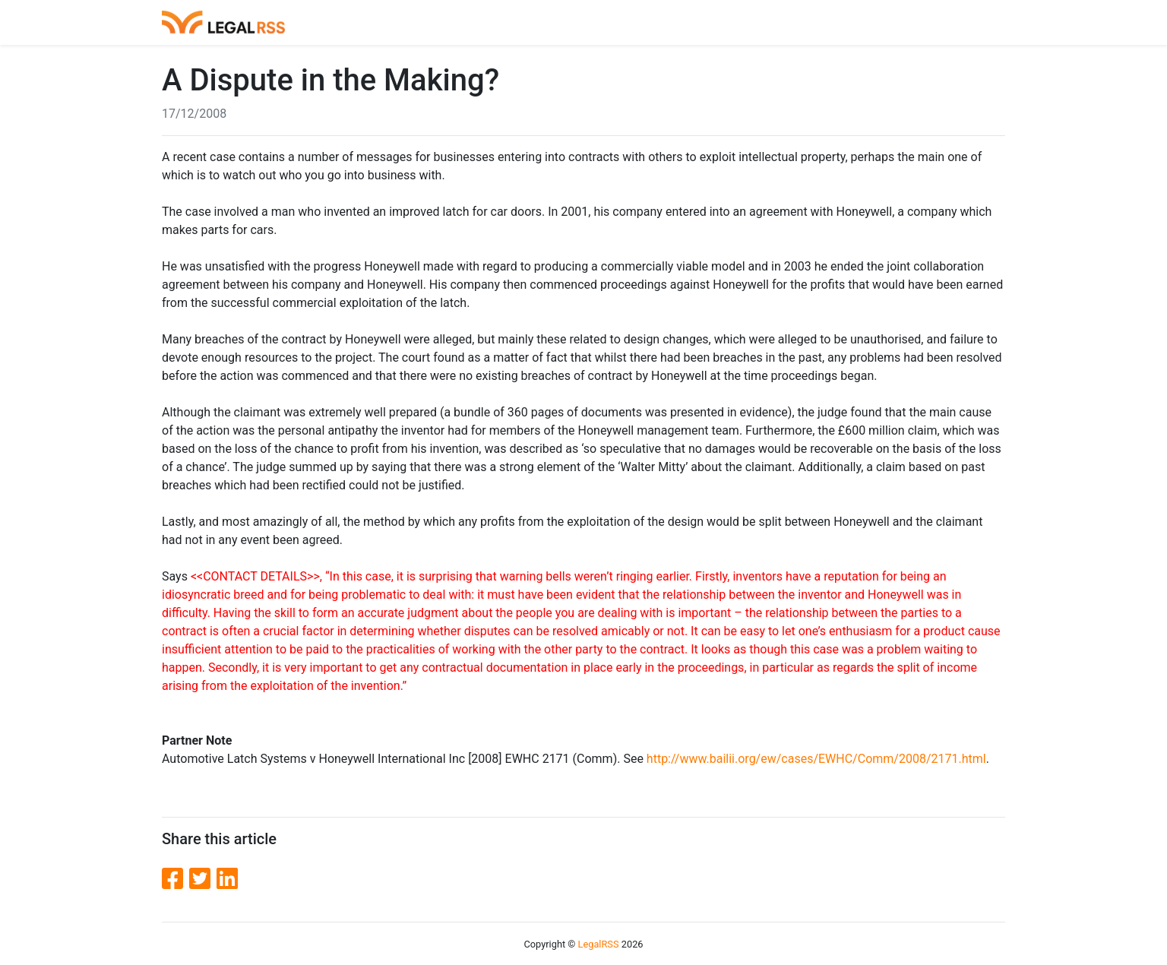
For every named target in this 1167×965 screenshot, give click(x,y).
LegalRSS (598, 944)
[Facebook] (175, 879)
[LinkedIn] (227, 879)
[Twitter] (203, 879)
